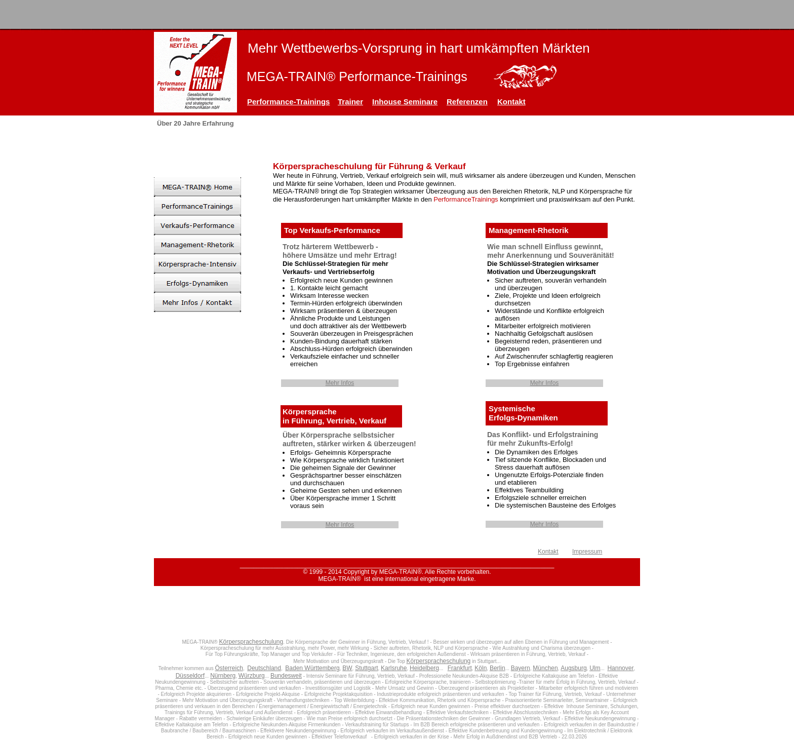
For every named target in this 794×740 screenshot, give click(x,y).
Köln (480, 668)
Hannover (620, 668)
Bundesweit (286, 675)
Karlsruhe (394, 668)
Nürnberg (222, 675)
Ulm (594, 668)
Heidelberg (424, 668)
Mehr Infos (340, 382)
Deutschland (264, 668)
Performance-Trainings (288, 101)
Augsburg (573, 668)
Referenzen (467, 101)
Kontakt (511, 101)
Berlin (497, 668)
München (545, 668)
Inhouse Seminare (405, 101)
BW (347, 668)
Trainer (350, 101)
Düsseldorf (190, 675)
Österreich (229, 668)
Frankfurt (460, 668)
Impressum (587, 551)
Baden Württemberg (312, 668)
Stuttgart (366, 668)
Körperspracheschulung (251, 641)
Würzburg (252, 675)
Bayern (520, 668)
